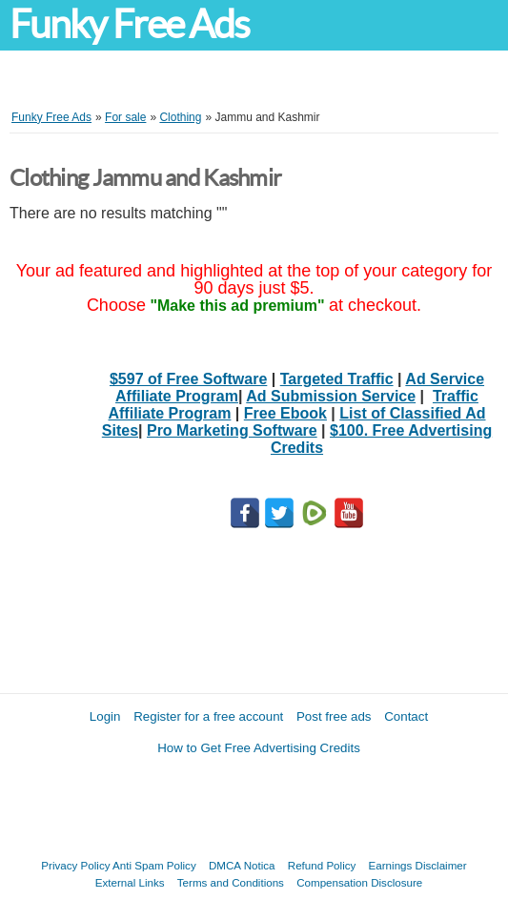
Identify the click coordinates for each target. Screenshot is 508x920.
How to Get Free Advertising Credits (258, 748)
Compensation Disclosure (359, 882)
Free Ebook (285, 413)
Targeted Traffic (337, 379)
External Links (130, 882)
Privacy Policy (75, 865)
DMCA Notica (242, 865)
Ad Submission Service (331, 396)
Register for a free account (208, 716)
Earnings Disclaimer (418, 865)
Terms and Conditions (230, 882)
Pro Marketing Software (232, 430)
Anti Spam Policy (154, 865)
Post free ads (334, 716)
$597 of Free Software (188, 379)
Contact (406, 716)
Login (105, 716)
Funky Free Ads (129, 24)
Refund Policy (322, 865)
